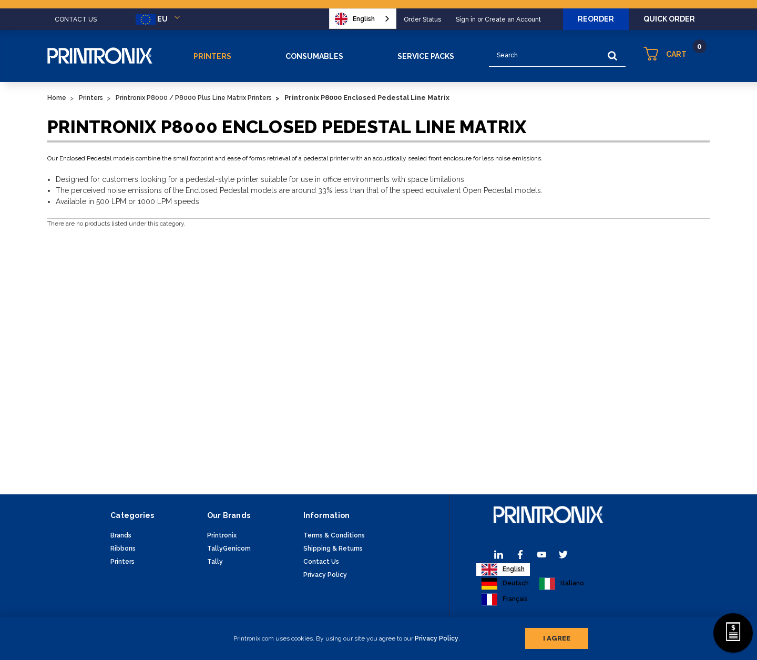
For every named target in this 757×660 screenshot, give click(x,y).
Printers (212, 56)
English (355, 19)
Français (505, 599)
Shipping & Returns (333, 548)
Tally (215, 561)
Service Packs (425, 56)
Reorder (596, 19)
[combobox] (362, 18)
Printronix (222, 535)
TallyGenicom (229, 548)
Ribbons (123, 548)
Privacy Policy (436, 638)
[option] (505, 583)
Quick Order (669, 19)
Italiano (561, 583)
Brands (120, 535)
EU (159, 19)
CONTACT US (76, 19)
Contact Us (321, 561)
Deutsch (505, 583)
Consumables (314, 56)
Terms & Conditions (334, 535)
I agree (556, 638)
